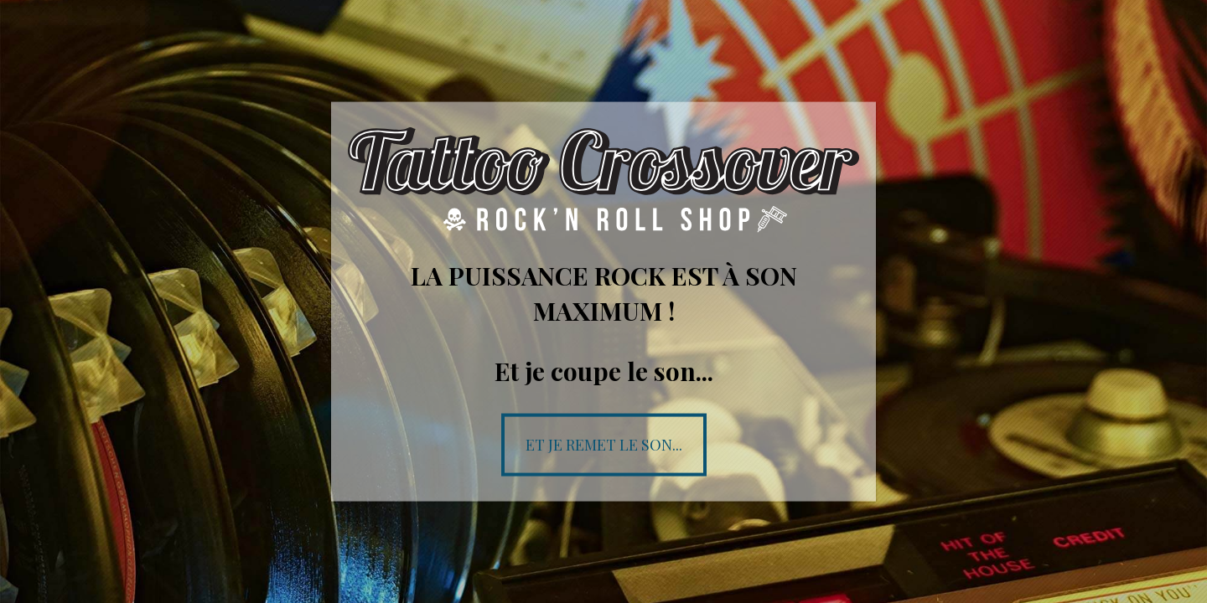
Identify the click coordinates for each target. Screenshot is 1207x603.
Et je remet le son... (604, 444)
